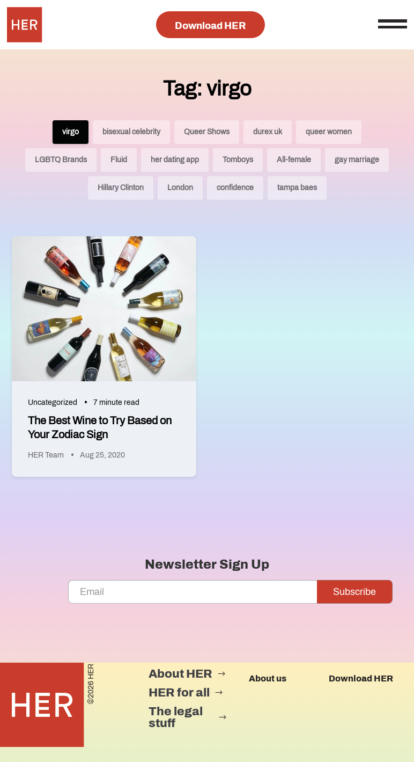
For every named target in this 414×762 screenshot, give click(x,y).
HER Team (46, 455)
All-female (294, 160)
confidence (235, 188)
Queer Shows (207, 132)
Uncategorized (52, 402)
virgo (70, 132)
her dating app (175, 160)
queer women (329, 132)
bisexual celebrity (131, 132)
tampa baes (297, 188)
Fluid (118, 160)
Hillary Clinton (121, 188)
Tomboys (238, 160)
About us (267, 678)
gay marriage (357, 160)
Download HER (210, 25)
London (180, 188)
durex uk (267, 132)
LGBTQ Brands (61, 160)
